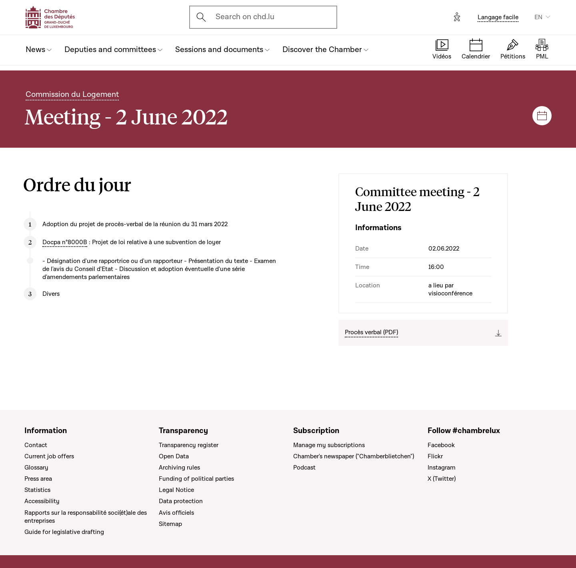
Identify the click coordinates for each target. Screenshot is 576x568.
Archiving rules (179, 468)
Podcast (304, 468)
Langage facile (498, 17)
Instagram (442, 468)
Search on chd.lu (245, 17)
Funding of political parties (196, 479)
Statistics (37, 490)
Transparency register (188, 445)
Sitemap (170, 524)
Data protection (181, 501)
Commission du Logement (72, 94)
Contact (35, 445)
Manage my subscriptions (329, 445)
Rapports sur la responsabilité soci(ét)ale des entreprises (85, 517)
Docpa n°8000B (64, 242)
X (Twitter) (442, 479)
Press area (38, 479)
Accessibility (42, 501)
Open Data (174, 456)
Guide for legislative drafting (64, 532)
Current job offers (49, 456)
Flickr (435, 456)
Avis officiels (176, 513)
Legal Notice (176, 490)
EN (538, 17)
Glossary (36, 468)
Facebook (441, 445)
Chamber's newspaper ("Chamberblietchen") (353, 456)
